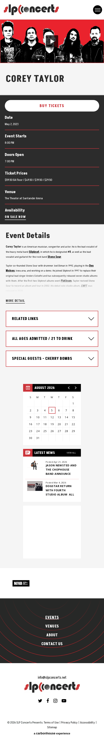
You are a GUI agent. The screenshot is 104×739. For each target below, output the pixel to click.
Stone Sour (54, 257)
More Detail (15, 300)
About (52, 635)
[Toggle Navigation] (97, 9)
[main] (52, 294)
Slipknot (34, 252)
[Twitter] (40, 700)
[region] (52, 414)
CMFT (84, 286)
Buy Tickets (52, 106)
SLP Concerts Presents (31, 9)
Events (52, 617)
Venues (52, 626)
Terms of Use (51, 722)
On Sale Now (15, 216)
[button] (52, 41)
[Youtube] (64, 700)
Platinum (66, 281)
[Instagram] (55, 700)
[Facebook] (47, 700)
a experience (52, 733)
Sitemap (52, 727)
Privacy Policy (69, 722)
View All (71, 452)
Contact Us (52, 643)
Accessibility (87, 722)
